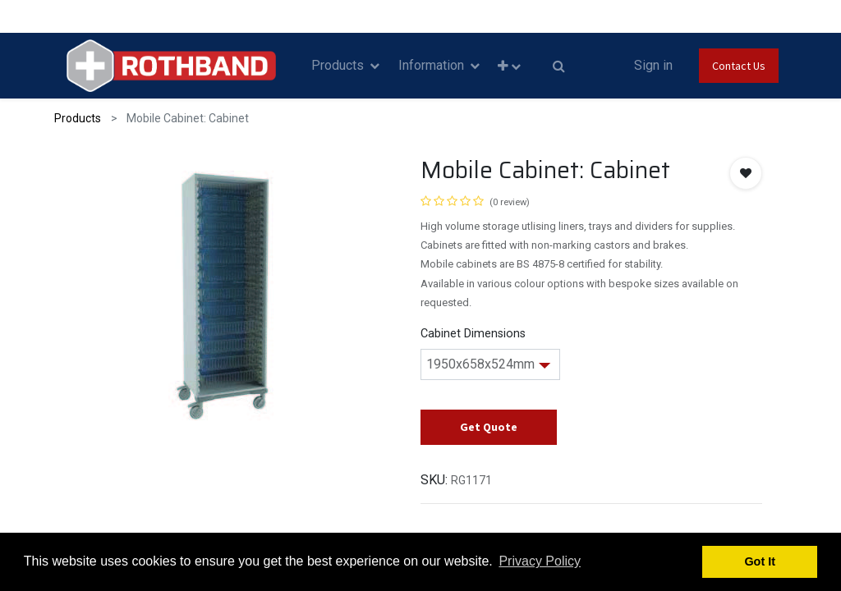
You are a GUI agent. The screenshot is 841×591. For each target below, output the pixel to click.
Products (77, 118)
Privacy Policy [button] (540, 561)
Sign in (653, 65)
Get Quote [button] (488, 426)
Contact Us (738, 65)
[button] (509, 66)
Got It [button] (759, 561)
